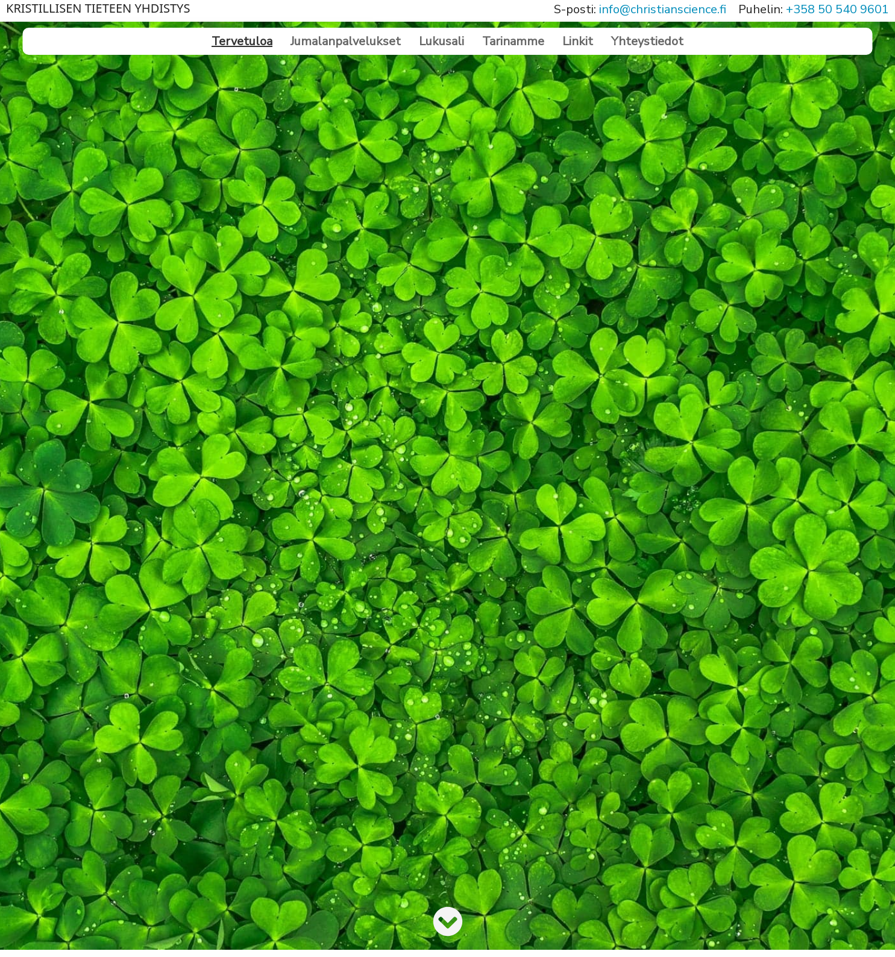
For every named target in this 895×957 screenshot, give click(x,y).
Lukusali (441, 41)
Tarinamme (513, 41)
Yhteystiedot (647, 41)
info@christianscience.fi (662, 9)
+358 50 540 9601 (837, 9)
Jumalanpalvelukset (345, 41)
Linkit (577, 41)
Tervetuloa (242, 41)
